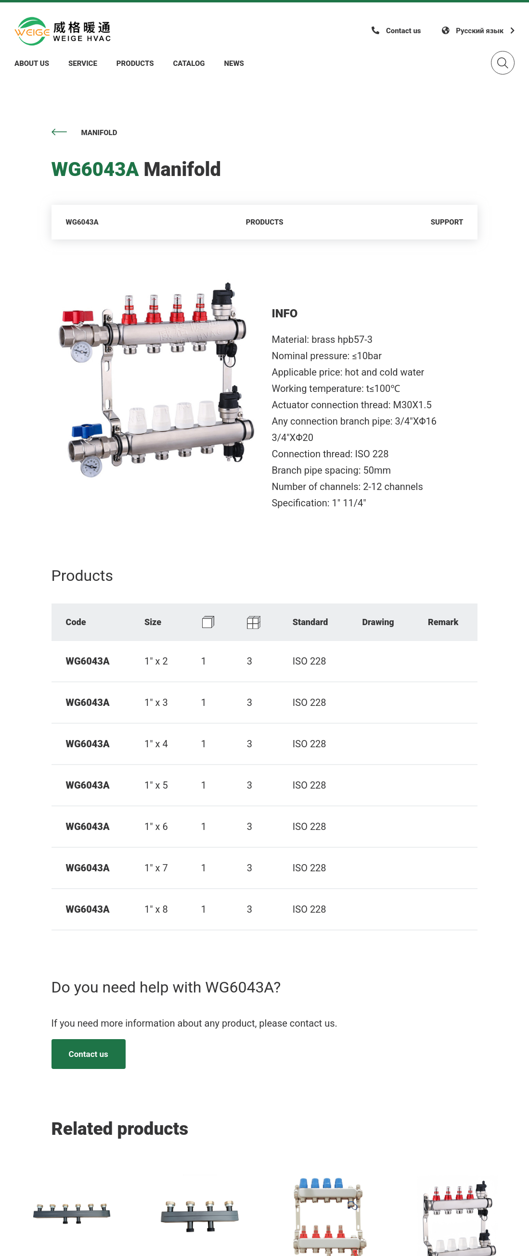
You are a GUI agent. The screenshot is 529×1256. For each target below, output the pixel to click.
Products (135, 63)
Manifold (84, 132)
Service (82, 63)
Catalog (189, 63)
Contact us (88, 1054)
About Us (31, 63)
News (234, 63)
